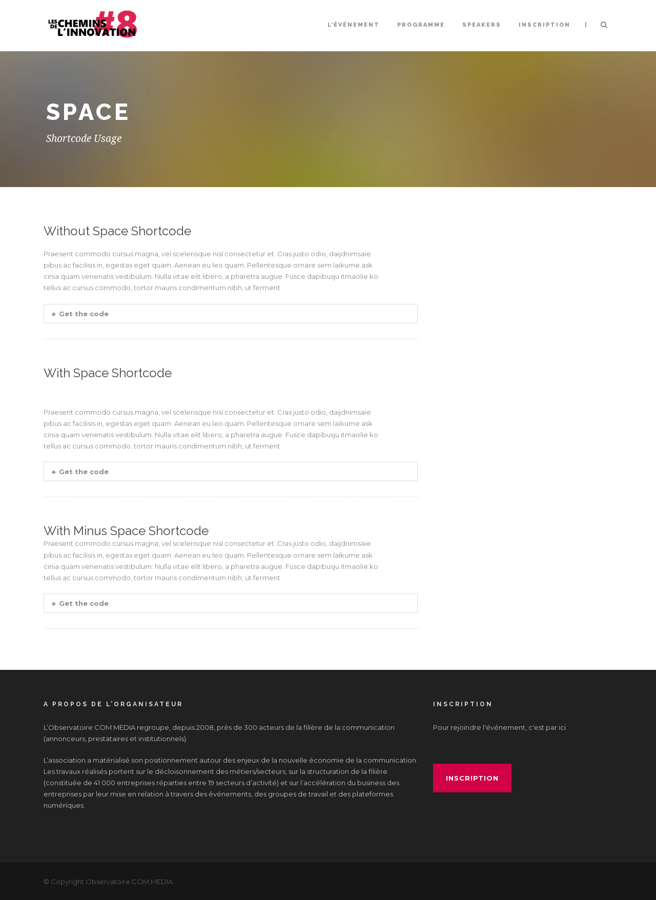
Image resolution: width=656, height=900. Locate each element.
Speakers (481, 25)
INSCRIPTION (544, 25)
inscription (472, 778)
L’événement (353, 25)
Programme (421, 25)
